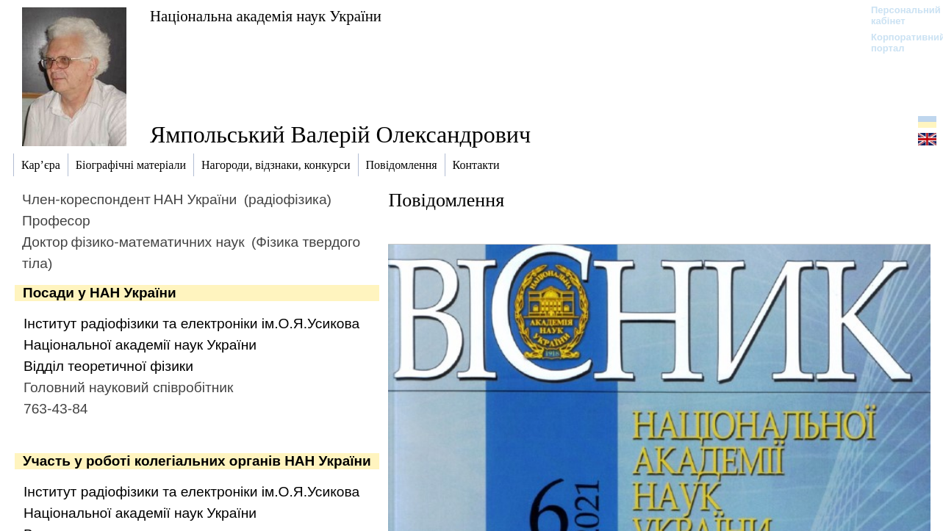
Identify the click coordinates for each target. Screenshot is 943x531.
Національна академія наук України (265, 15)
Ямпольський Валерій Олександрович (340, 134)
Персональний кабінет (898, 15)
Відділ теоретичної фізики (108, 366)
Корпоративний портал (898, 43)
